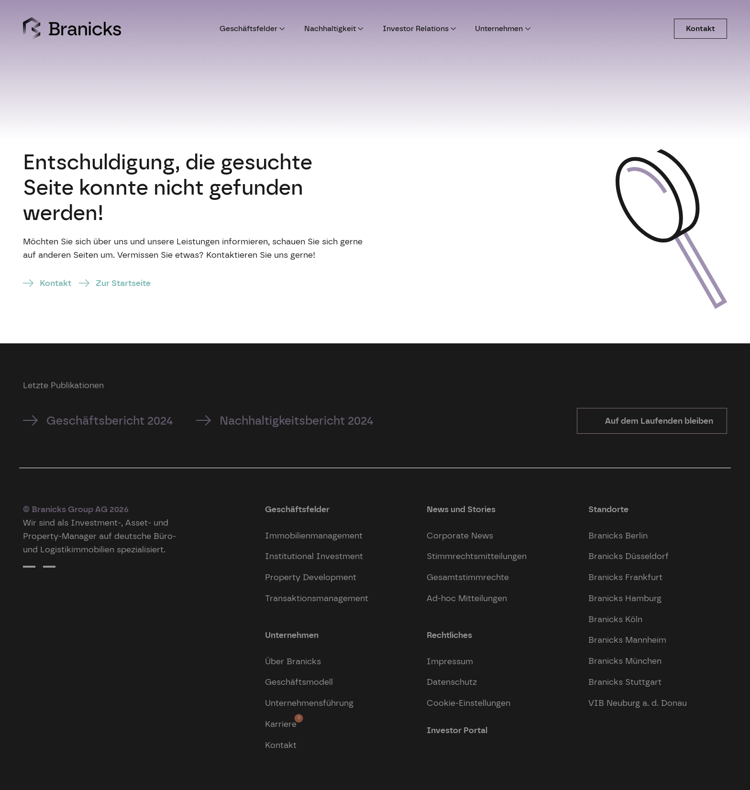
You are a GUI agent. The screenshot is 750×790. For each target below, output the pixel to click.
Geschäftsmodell (299, 682)
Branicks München (625, 661)
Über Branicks (293, 661)
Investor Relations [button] (419, 28)
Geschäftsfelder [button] (252, 28)
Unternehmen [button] (502, 28)
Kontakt (700, 28)
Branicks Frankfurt (625, 577)
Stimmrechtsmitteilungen (477, 556)
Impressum (450, 661)
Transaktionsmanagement (316, 598)
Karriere (281, 721)
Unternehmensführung (309, 703)
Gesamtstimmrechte (468, 577)
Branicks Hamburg (625, 598)
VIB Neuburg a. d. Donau (637, 703)
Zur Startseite (123, 283)
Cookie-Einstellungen (468, 703)
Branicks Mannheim (627, 640)
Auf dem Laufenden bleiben (658, 421)
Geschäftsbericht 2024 (109, 421)
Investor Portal (457, 730)
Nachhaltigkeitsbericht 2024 (297, 421)
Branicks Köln (615, 619)
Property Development (310, 577)
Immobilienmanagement (314, 535)
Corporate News (460, 535)
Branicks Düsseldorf (628, 556)
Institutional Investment (314, 556)
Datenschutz (452, 682)
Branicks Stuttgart (625, 682)
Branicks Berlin (618, 535)
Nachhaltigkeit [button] (334, 28)
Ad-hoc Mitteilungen (467, 598)
